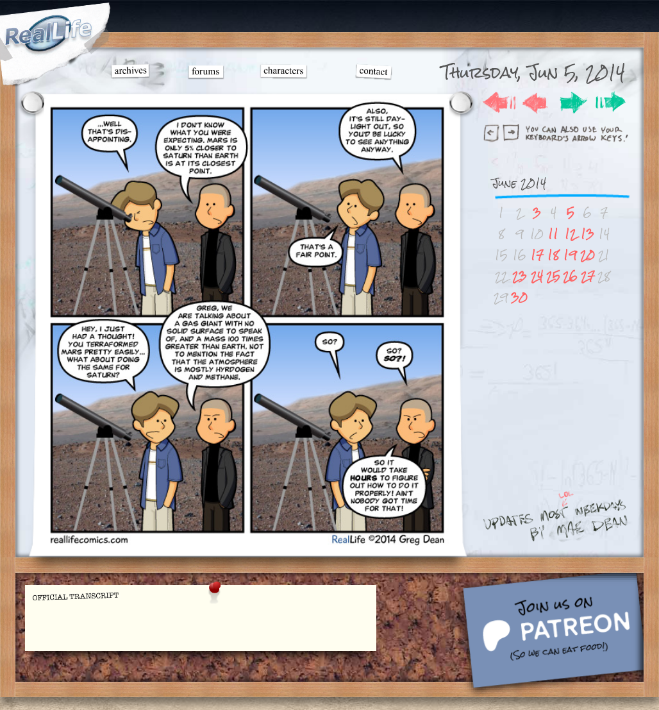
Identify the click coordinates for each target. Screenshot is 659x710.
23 (519, 276)
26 (570, 276)
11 (553, 233)
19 (570, 255)
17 (537, 255)
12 (570, 233)
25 (553, 276)
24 (537, 276)
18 (553, 255)
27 (588, 276)
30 (519, 297)
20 (587, 255)
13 (587, 233)
